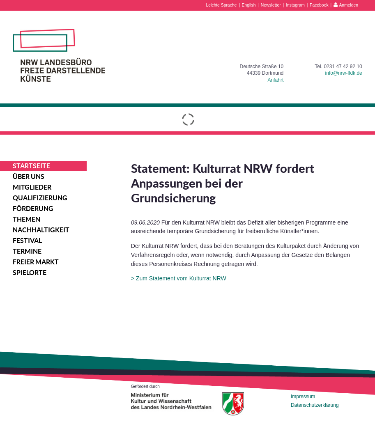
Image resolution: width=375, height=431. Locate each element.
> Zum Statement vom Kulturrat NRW (178, 278)
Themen (26, 219)
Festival (27, 240)
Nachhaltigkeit (41, 230)
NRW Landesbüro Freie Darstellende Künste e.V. (59, 55)
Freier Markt (36, 262)
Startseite (31, 166)
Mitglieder (32, 187)
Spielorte (29, 272)
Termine (27, 251)
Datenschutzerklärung (315, 405)
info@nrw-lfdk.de (343, 73)
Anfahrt (276, 80)
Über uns (28, 176)
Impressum (303, 396)
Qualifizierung (40, 198)
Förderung (33, 208)
